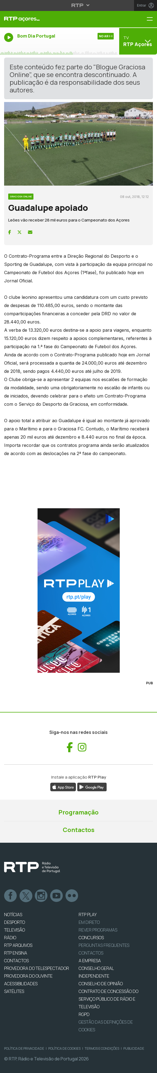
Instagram (41, 895)
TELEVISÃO (14, 930)
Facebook (10, 895)
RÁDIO (10, 938)
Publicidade (133, 1048)
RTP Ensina (15, 953)
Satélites (14, 991)
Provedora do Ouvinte (28, 976)
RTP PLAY (88, 915)
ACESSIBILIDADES (21, 984)
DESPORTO (14, 922)
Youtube (56, 895)
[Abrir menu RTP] (78, 5)
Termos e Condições (102, 1048)
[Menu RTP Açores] (152, 19)
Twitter (26, 895)
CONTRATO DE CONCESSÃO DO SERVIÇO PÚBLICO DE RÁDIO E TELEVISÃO (108, 999)
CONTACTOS (16, 961)
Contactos (79, 830)
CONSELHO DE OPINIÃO (101, 984)
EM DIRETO (89, 922)
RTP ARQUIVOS (18, 945)
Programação (78, 812)
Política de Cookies (64, 1048)
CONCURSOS (91, 938)
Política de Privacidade (24, 1048)
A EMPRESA (90, 961)
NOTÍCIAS (13, 915)
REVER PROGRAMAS (98, 930)
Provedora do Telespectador (36, 968)
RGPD (84, 1014)
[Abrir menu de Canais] (137, 41)
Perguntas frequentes (104, 945)
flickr (72, 895)
